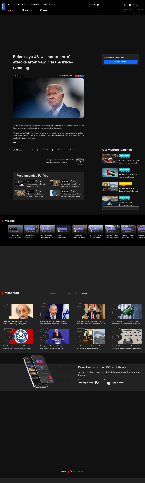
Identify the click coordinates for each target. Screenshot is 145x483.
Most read (12, 292)
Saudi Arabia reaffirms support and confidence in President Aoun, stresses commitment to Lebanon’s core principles (126, 322)
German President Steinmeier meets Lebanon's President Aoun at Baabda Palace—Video (112, 236)
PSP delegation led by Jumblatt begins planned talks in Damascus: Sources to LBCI (17, 347)
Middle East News (124, 155)
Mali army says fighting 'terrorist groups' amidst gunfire (35, 195)
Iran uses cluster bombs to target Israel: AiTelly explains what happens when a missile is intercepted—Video (15, 236)
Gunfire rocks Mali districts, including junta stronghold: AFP (71, 195)
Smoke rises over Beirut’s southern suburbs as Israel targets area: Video (96, 236)
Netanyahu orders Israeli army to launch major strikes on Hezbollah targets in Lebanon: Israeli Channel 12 (53, 347)
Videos (10, 220)
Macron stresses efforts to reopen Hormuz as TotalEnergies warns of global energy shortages (36, 185)
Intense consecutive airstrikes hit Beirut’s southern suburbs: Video (63, 236)
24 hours (52, 293)
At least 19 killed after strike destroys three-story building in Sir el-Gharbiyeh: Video (31, 236)
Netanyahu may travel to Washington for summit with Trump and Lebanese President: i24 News (53, 322)
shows (44, 10)
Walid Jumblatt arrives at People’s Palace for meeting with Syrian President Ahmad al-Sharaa (15, 322)
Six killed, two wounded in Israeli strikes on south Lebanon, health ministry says (126, 347)
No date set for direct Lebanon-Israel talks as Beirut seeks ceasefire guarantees (127, 190)
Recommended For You (32, 175)
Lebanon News (30, 228)
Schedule (27, 10)
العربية (97, 10)
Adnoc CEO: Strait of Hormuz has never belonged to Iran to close (128, 204)
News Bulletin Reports (126, 183)
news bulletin (35, 5)
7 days (68, 293)
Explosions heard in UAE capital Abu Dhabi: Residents (128, 176)
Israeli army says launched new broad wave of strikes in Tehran (129, 162)
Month (83, 293)
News (10, 5)
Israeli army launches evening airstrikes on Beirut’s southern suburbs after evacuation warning (80, 236)
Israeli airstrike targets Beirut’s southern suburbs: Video (48, 236)
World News (30, 181)
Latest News (21, 5)
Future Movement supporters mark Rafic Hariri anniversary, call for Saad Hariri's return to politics (128, 236)
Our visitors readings (117, 149)
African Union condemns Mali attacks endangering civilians (70, 185)
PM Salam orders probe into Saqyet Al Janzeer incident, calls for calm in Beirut (90, 322)
